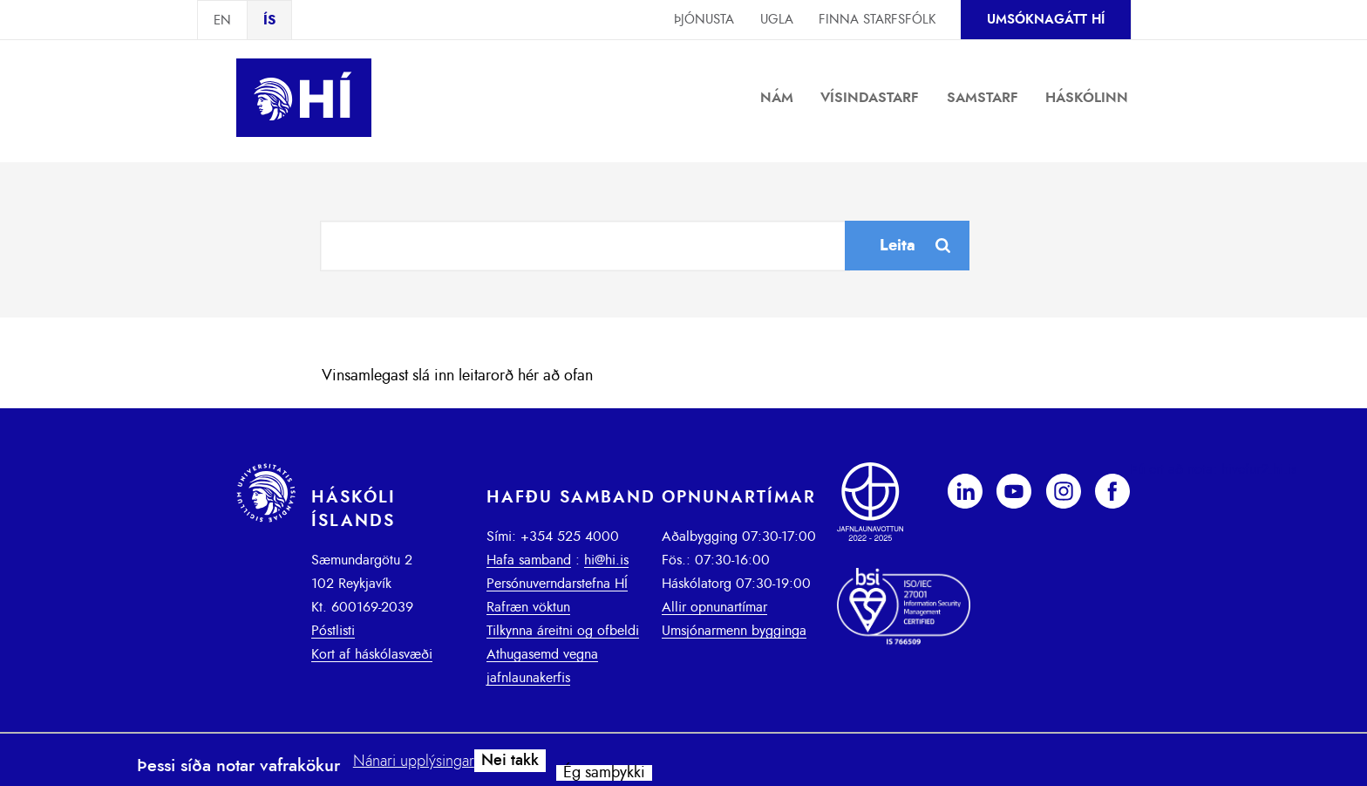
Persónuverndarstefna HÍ (557, 584)
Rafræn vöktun (528, 607)
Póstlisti (333, 631)
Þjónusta (704, 19)
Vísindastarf (869, 98)
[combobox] (585, 246)
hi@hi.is (606, 560)
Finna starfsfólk (877, 19)
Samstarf (982, 98)
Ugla (776, 19)
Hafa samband (528, 560)
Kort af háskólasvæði (371, 654)
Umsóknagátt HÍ (1046, 19)
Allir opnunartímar (714, 607)
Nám (776, 98)
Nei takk (510, 761)
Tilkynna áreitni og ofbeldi (562, 631)
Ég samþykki (604, 773)
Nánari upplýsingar (413, 761)
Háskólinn (1086, 98)
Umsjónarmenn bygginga (734, 631)
